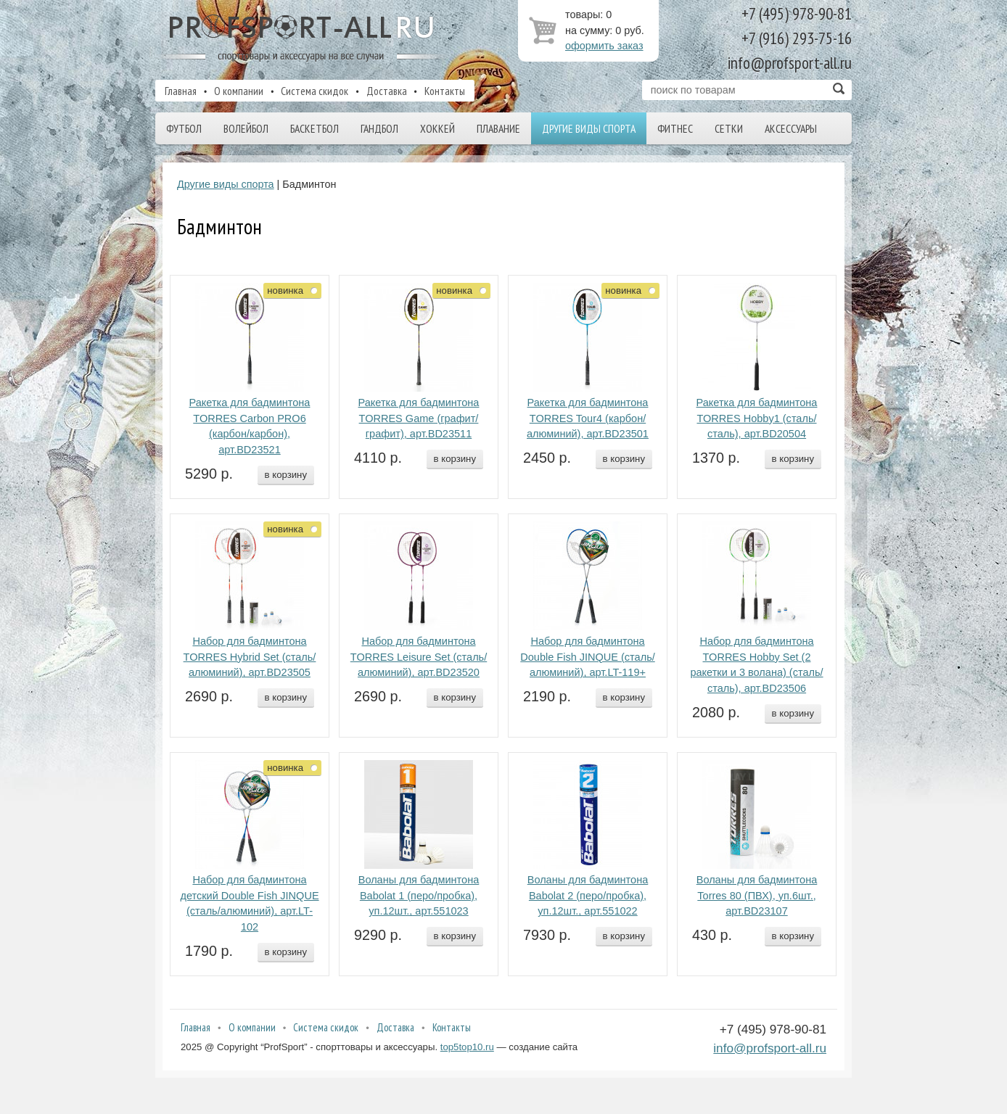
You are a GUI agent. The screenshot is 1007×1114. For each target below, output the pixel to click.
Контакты (444, 90)
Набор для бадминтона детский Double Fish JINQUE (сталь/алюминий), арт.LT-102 (249, 903)
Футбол (184, 128)
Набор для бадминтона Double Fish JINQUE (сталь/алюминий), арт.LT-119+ (587, 657)
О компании (238, 90)
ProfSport (302, 38)
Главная (181, 90)
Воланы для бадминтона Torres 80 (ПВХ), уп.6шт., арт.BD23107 (757, 895)
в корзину (286, 474)
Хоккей (437, 128)
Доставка (386, 90)
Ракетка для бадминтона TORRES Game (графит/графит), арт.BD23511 (419, 418)
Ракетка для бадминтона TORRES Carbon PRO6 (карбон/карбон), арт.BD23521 (250, 426)
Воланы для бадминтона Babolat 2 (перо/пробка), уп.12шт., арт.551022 (588, 895)
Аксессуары (791, 128)
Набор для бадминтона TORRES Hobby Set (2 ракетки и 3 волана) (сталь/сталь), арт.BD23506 (756, 664)
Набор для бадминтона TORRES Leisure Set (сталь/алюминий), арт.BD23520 (418, 657)
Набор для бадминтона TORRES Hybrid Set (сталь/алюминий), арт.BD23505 (250, 657)
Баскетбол (314, 128)
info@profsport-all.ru (769, 1048)
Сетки (729, 128)
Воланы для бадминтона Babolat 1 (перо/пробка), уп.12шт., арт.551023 (419, 895)
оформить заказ (604, 45)
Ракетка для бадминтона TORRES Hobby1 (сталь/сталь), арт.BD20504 (757, 418)
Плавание (498, 128)
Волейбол (245, 128)
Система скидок (314, 90)
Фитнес (675, 128)
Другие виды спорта (589, 128)
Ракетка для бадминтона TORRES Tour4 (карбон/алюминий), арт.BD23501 (588, 418)
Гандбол (379, 128)
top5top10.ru (467, 1046)
